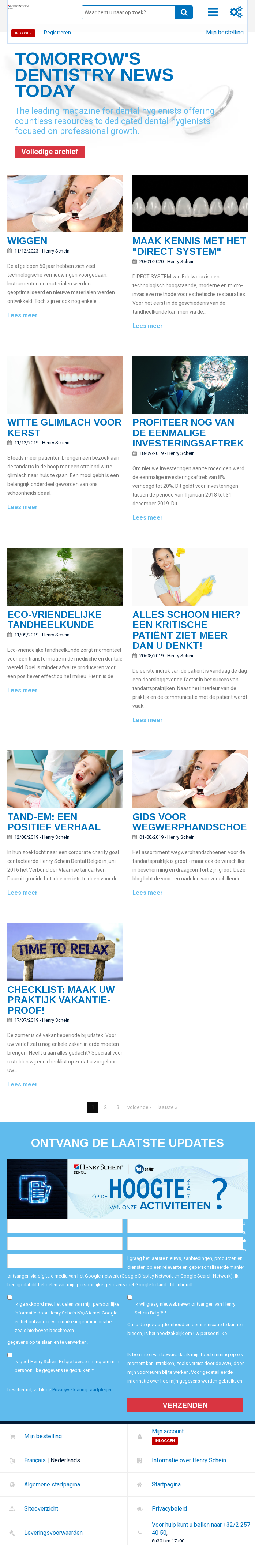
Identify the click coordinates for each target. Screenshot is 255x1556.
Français (35, 1460)
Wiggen (27, 240)
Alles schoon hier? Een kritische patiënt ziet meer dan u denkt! (186, 630)
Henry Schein (56, 251)
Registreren (57, 32)
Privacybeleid (169, 1508)
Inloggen (23, 33)
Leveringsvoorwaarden (53, 1532)
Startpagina (166, 1484)
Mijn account (168, 1431)
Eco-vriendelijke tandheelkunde (54, 620)
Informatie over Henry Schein (189, 1460)
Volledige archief (49, 151)
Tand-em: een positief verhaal (54, 822)
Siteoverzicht (41, 1508)
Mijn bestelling (225, 32)
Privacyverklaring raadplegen (82, 1389)
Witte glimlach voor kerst (64, 427)
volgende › (139, 1107)
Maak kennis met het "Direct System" (189, 246)
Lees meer (22, 315)
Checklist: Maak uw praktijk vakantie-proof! (61, 1000)
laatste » (167, 1107)
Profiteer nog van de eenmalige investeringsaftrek (188, 433)
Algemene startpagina (52, 1484)
